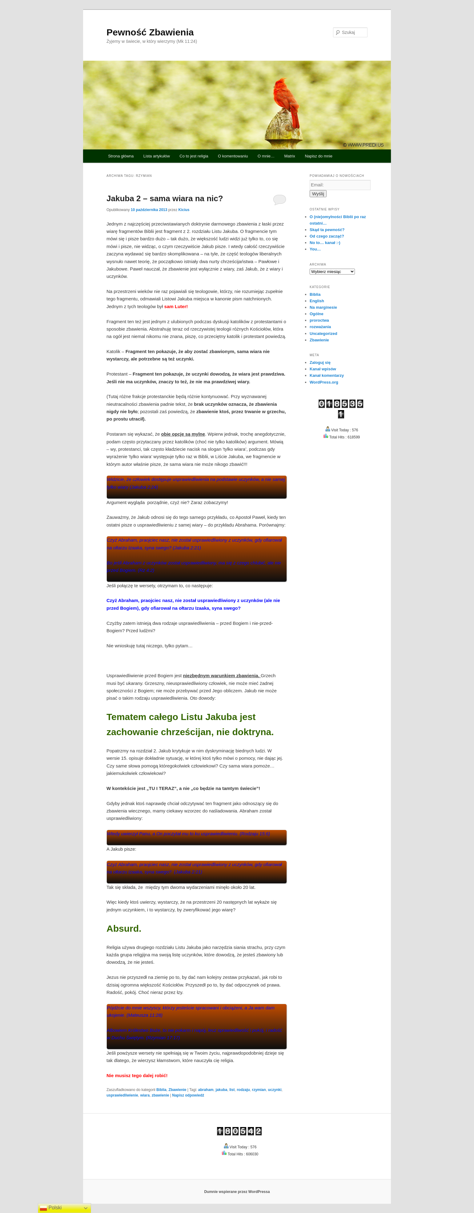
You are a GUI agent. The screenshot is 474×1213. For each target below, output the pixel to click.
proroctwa (319, 320)
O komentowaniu (233, 156)
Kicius (183, 210)
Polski (51, 1208)
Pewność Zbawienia (150, 32)
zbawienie (160, 1095)
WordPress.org (324, 382)
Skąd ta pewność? (327, 229)
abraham (206, 1090)
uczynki (275, 1090)
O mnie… (266, 156)
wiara (145, 1095)
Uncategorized (323, 333)
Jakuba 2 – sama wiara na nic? (164, 198)
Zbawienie (177, 1090)
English (317, 301)
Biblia (161, 1090)
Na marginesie (323, 307)
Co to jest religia (193, 156)
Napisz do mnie (318, 156)
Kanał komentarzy (327, 375)
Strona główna (121, 156)
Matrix (289, 156)
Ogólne (316, 313)
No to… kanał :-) (325, 242)
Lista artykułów (156, 156)
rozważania (320, 326)
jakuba (221, 1090)
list (232, 1090)
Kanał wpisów (323, 369)
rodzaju (243, 1090)
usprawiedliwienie (122, 1095)
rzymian (259, 1090)
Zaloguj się (320, 362)
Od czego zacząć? (327, 236)
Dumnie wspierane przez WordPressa (237, 1192)
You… (315, 249)
